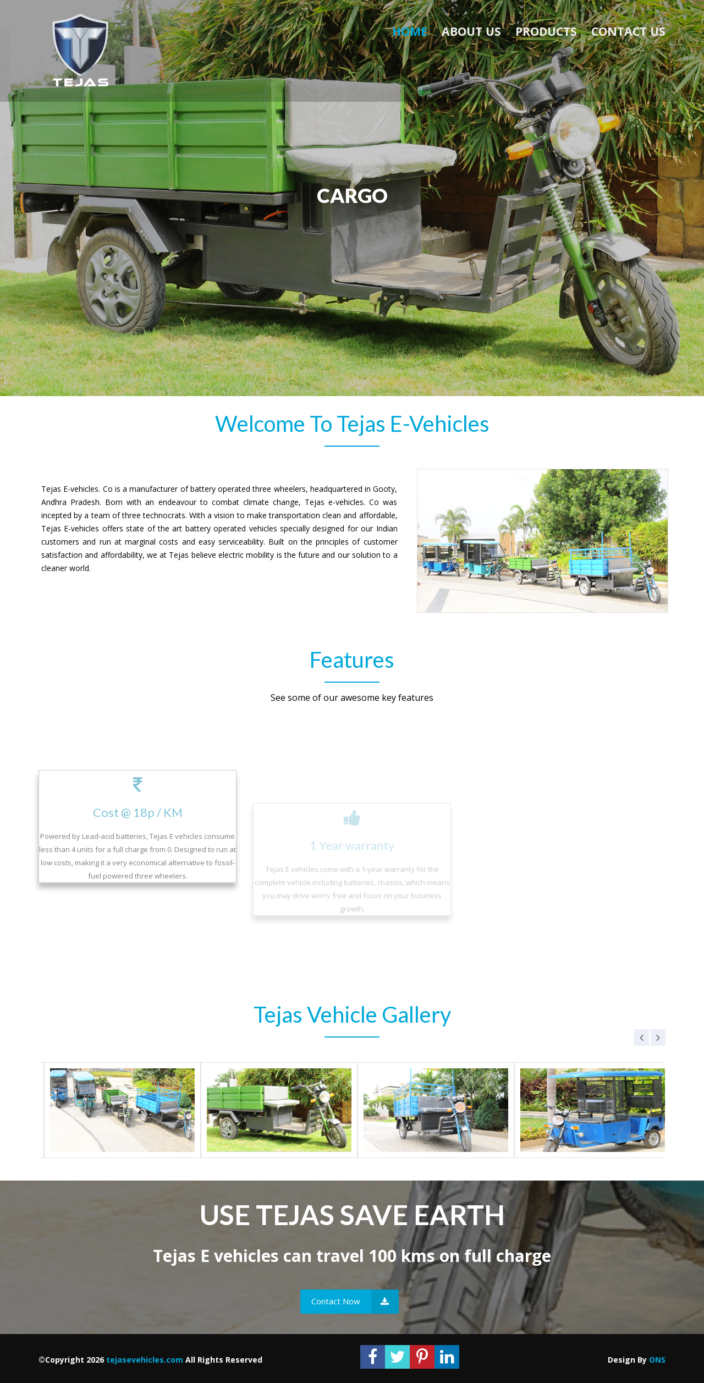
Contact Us (628, 31)
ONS (657, 1359)
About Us (471, 31)
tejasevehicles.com (144, 1359)
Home (409, 31)
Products (546, 31)
